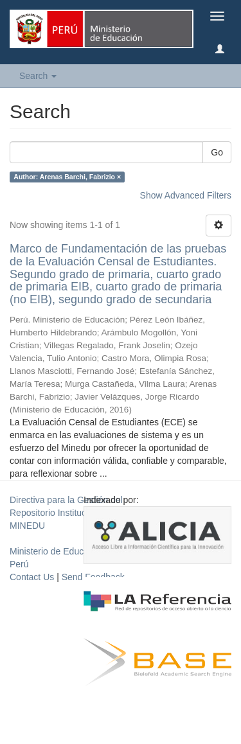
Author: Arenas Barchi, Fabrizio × (67, 177)
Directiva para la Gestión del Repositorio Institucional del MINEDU (66, 513)
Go (217, 152)
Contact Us (32, 577)
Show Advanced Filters (185, 195)
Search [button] (38, 76)
